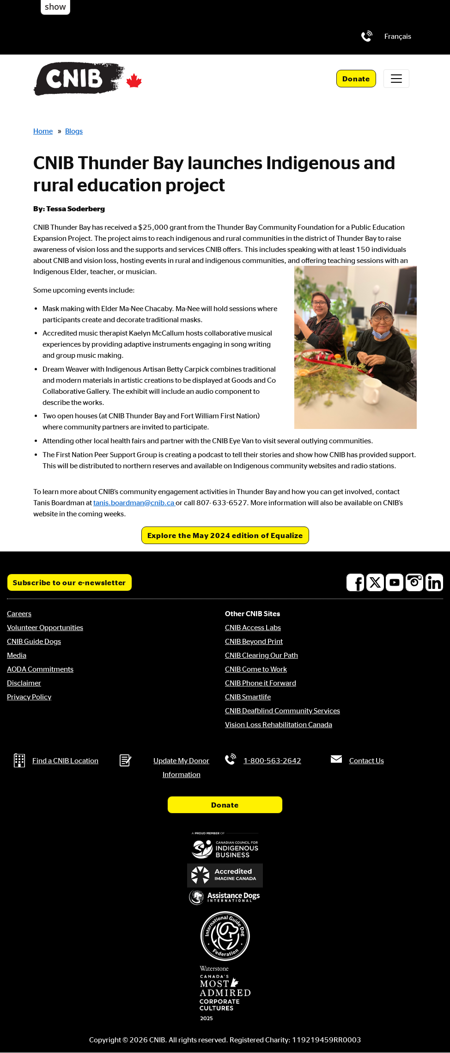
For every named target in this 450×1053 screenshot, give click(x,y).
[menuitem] (398, 36)
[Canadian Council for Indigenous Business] (225, 846)
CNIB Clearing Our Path (261, 655)
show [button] (55, 6)
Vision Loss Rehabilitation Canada (278, 724)
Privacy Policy (29, 696)
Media (16, 655)
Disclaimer (24, 683)
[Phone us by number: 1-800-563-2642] (367, 36)
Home (43, 131)
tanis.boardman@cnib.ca (134, 502)
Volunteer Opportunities (45, 627)
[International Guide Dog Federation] (225, 935)
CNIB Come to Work (256, 669)
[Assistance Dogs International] (225, 898)
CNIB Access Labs (253, 627)
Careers (19, 613)
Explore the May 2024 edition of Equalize (225, 535)
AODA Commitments (40, 669)
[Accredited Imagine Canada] (225, 875)
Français (397, 36)
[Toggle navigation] (396, 78)
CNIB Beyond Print (254, 641)
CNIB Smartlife (248, 696)
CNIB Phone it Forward (260, 683)
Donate (356, 78)
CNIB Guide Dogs (34, 641)
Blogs (74, 131)
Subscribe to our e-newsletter (69, 582)
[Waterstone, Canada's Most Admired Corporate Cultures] (225, 993)
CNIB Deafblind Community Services (282, 710)
